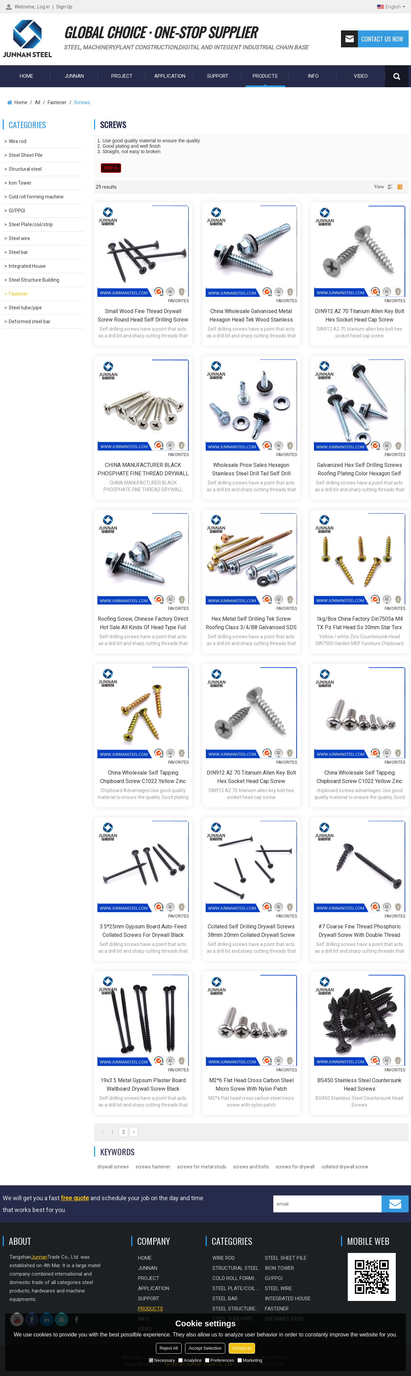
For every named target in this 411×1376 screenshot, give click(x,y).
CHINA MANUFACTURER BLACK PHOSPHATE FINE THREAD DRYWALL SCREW (143, 470)
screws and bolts (251, 1166)
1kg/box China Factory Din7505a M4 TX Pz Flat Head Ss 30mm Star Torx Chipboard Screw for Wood (359, 624)
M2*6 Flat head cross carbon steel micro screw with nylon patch (251, 1084)
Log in (43, 6)
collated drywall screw (344, 1166)
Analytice (190, 1360)
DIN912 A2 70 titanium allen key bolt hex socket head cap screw (359, 315)
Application (169, 76)
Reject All (169, 1348)
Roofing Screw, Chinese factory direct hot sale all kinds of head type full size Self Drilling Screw (143, 624)
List (390, 187)
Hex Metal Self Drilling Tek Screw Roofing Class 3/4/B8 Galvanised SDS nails (251, 624)
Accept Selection (205, 1348)
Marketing (249, 1360)
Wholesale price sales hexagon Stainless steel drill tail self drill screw (251, 470)
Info (313, 76)
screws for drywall (295, 1166)
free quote (75, 1198)
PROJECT (122, 76)
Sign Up (64, 6)
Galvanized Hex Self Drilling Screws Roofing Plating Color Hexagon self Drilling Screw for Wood (359, 470)
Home (21, 102)
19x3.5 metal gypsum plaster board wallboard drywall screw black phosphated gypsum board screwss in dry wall (142, 1085)
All (37, 102)
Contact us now (372, 38)
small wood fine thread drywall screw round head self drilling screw (143, 315)
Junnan (74, 76)
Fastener (57, 102)
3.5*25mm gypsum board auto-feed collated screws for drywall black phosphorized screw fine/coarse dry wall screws (143, 931)
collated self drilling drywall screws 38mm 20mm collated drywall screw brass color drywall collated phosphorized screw (251, 931)
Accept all (241, 1348)
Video (361, 76)
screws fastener (153, 1166)
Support (217, 76)
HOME (26, 76)
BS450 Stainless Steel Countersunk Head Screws (359, 1084)
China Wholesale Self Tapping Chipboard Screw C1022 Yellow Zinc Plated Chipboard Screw (143, 777)
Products (265, 76)
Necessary (162, 1360)
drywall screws (113, 1166)
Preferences (219, 1360)
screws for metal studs (201, 1166)
